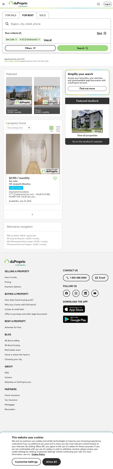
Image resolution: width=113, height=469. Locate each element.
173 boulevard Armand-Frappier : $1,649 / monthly (26, 244)
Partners (10, 389)
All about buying (12, 345)
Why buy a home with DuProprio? (20, 304)
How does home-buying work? (19, 300)
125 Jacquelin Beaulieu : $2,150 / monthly (23, 238)
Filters (30, 48)
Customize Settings (26, 461)
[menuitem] (34, 279)
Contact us (70, 270)
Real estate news (12, 350)
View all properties (87, 135)
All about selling (12, 340)
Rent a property (15, 321)
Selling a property (17, 271)
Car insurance (11, 400)
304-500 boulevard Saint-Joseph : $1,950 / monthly (27, 241)
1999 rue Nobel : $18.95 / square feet (21, 235)
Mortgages (10, 404)
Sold (42, 15)
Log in (107, 4)
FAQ (7, 372)
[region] (56, 450)
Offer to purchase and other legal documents (26, 314)
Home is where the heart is (17, 354)
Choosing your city (13, 359)
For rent (28, 15)
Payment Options (13, 286)
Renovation (10, 409)
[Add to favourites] (55, 178)
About (9, 366)
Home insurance (12, 395)
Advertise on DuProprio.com (18, 382)
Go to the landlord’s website (87, 141)
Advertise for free (13, 327)
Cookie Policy (38, 454)
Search (82, 48)
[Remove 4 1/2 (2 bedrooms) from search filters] (30, 39)
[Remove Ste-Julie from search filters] (11, 39)
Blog (8, 334)
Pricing (8, 282)
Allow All (51, 461)
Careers (8, 377)
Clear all (48, 40)
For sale (10, 15)
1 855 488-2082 (76, 277)
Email (100, 277)
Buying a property (16, 293)
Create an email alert (14, 309)
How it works (11, 277)
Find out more (87, 88)
